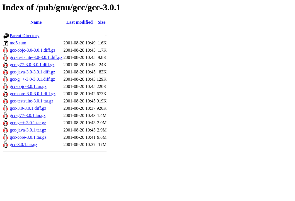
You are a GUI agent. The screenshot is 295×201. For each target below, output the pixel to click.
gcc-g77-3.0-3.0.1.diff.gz (32, 64)
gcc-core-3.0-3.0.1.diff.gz (32, 93)
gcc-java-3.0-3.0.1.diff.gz (32, 72)
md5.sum (18, 42)
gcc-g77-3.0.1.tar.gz (27, 115)
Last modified (79, 22)
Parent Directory (24, 35)
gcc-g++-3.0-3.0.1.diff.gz (32, 79)
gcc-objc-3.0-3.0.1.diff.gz (32, 50)
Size (102, 22)
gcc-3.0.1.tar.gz (23, 144)
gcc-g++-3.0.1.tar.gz (28, 122)
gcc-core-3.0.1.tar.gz (28, 137)
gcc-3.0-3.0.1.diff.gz (28, 108)
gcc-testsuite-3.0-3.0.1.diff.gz (36, 57)
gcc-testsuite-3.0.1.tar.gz (31, 101)
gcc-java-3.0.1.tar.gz (28, 130)
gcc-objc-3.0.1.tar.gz (28, 86)
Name (36, 22)
